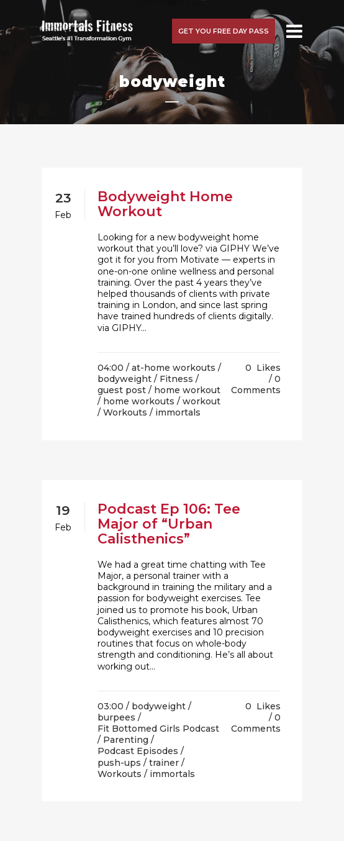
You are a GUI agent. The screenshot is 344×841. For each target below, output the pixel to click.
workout (201, 401)
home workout (187, 390)
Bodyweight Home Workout (165, 204)
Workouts (125, 412)
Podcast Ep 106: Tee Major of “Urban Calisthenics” (168, 524)
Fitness (176, 378)
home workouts (138, 401)
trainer (164, 762)
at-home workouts (173, 367)
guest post (121, 390)
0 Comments (256, 384)
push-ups (119, 762)
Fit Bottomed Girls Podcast (158, 728)
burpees (116, 717)
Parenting (125, 739)
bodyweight (124, 378)
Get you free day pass (223, 31)
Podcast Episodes (137, 751)
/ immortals (175, 412)
